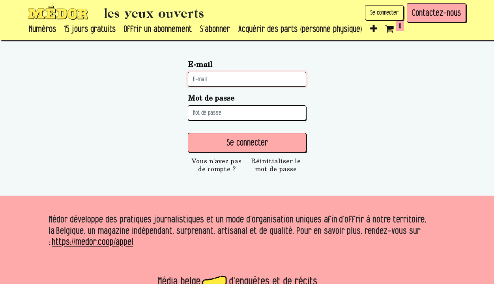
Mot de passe (211, 97)
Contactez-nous (436, 12)
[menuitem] (42, 29)
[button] (373, 29)
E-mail (200, 64)
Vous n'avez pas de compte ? (216, 165)
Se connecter (384, 12)
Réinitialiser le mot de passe (276, 165)
